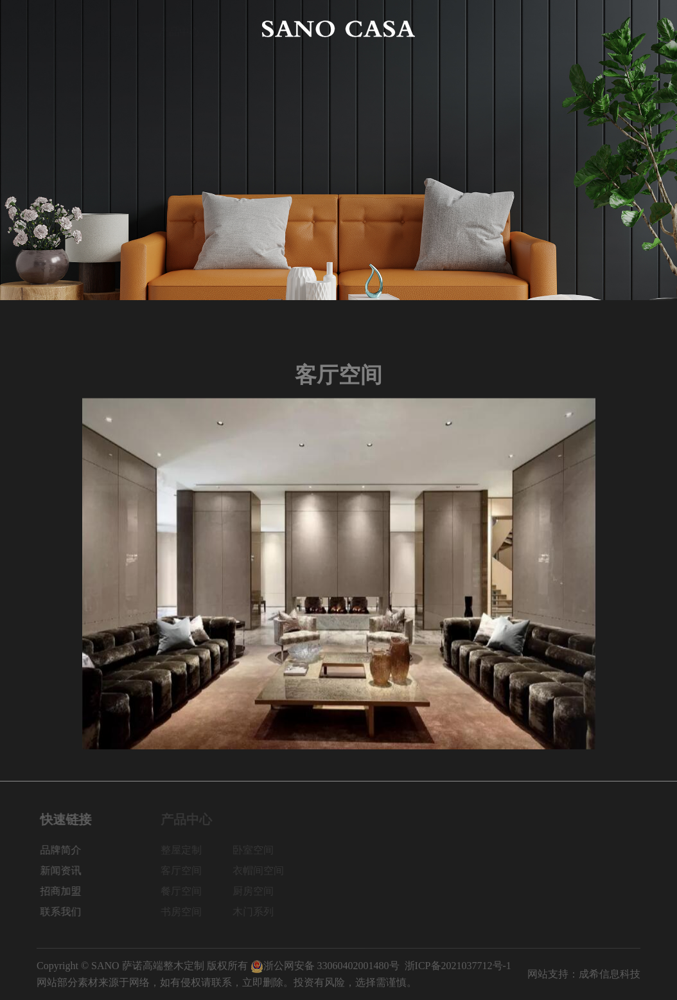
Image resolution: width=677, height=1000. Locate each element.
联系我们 (619, 28)
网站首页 (57, 28)
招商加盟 (558, 28)
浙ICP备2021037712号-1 (458, 965)
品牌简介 (118, 28)
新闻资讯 (497, 28)
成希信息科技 (609, 974)
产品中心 (179, 28)
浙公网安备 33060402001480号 (325, 965)
